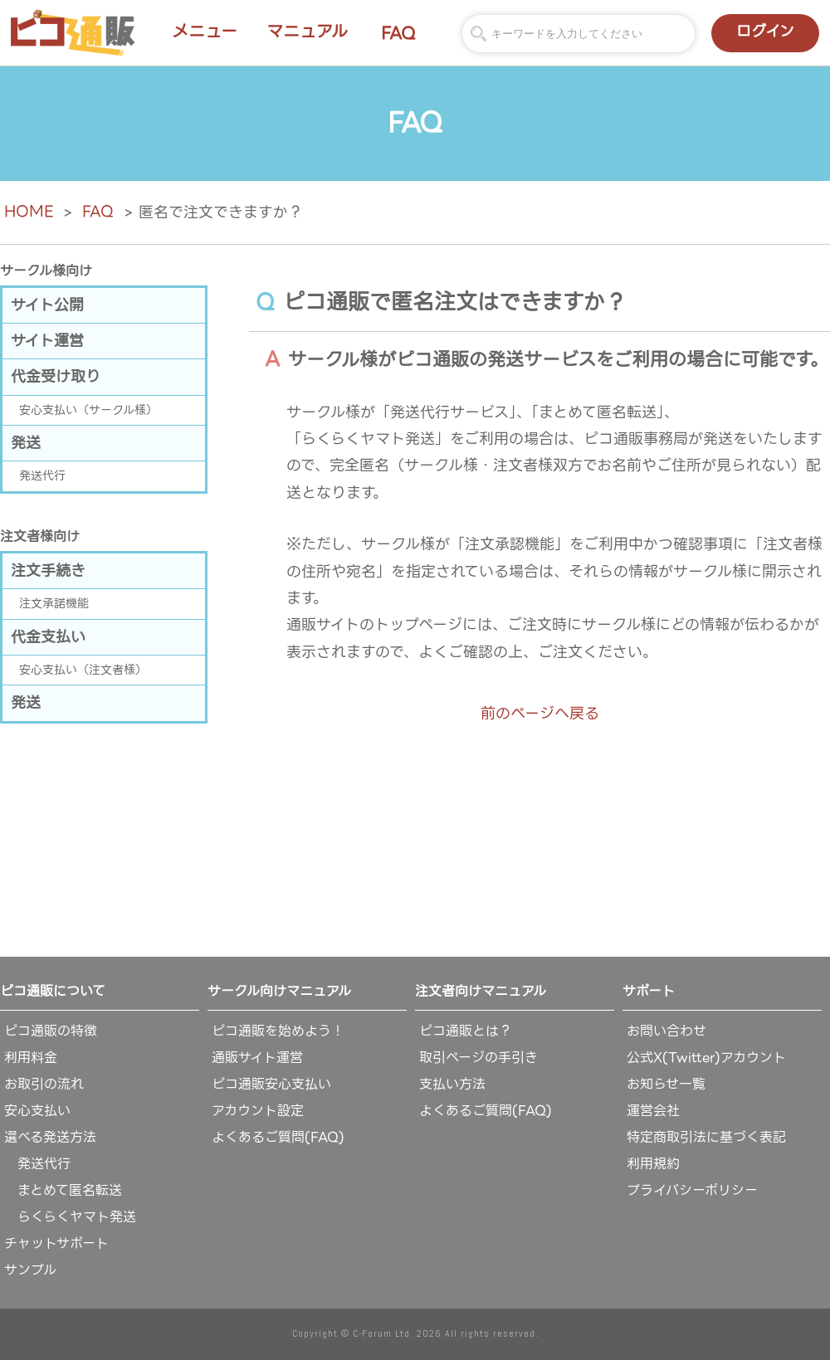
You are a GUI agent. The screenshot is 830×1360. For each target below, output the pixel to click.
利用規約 (653, 1163)
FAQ (398, 33)
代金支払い (48, 637)
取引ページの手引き (478, 1057)
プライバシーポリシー (692, 1190)
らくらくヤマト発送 (70, 1216)
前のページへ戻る (540, 713)
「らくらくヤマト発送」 (368, 439)
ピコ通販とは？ (465, 1031)
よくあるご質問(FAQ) (278, 1137)
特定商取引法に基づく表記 (706, 1137)
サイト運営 (47, 341)
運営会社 (653, 1110)
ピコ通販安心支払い (271, 1084)
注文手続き (48, 570)
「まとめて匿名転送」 (597, 412)
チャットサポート (56, 1243)
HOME (28, 211)
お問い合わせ (666, 1031)
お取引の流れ (44, 1084)
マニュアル (307, 31)
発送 (26, 443)
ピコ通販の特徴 (50, 1031)
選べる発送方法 (50, 1137)
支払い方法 (452, 1084)
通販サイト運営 (257, 1057)
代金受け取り (55, 376)
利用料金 (30, 1057)
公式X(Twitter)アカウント (706, 1057)
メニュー (204, 31)
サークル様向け (46, 271)
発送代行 (42, 475)
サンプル (30, 1270)
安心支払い (37, 1110)
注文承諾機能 (54, 603)
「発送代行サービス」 (445, 412)
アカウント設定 (258, 1110)
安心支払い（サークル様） (88, 410)
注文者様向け (40, 536)
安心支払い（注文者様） (83, 670)
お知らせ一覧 (666, 1084)
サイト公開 (47, 305)
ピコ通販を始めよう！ (278, 1031)
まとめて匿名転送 (63, 1190)
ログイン (765, 31)
